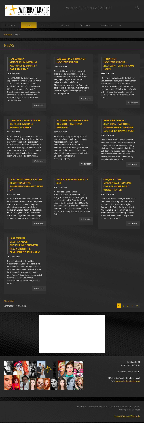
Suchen (137, 7)
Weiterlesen (39, 106)
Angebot (64, 26)
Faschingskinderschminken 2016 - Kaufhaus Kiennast (72, 125)
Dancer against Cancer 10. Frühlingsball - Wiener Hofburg (25, 125)
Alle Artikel (9, 302)
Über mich (85, 26)
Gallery (46, 26)
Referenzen (106, 26)
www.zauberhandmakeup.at (128, 382)
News (28, 26)
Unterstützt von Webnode (127, 417)
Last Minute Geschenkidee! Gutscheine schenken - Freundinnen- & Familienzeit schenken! (25, 246)
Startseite (10, 26)
